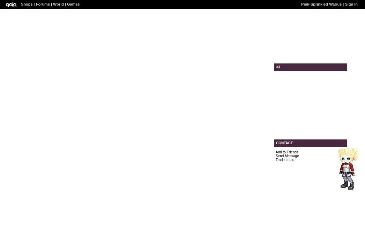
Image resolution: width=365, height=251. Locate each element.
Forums (43, 4)
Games (73, 4)
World (58, 4)
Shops (27, 4)
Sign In (351, 4)
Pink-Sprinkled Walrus (321, 4)
